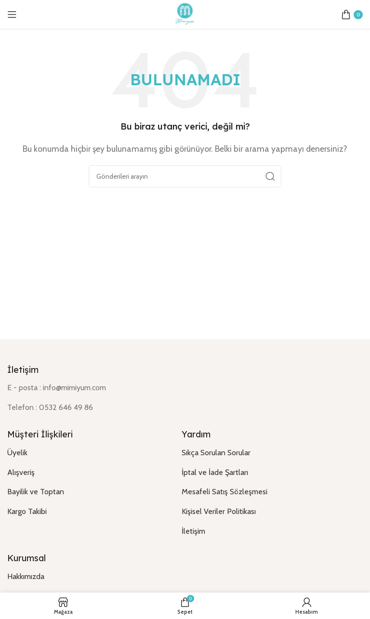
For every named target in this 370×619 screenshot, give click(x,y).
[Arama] (185, 176)
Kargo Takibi (27, 511)
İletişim (193, 531)
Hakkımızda (25, 576)
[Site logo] (185, 13)
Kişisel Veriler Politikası (219, 511)
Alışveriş (21, 472)
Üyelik (17, 452)
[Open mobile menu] (12, 14)
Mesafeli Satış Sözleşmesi (224, 491)
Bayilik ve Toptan (35, 491)
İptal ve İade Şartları (215, 472)
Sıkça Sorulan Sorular (216, 452)
